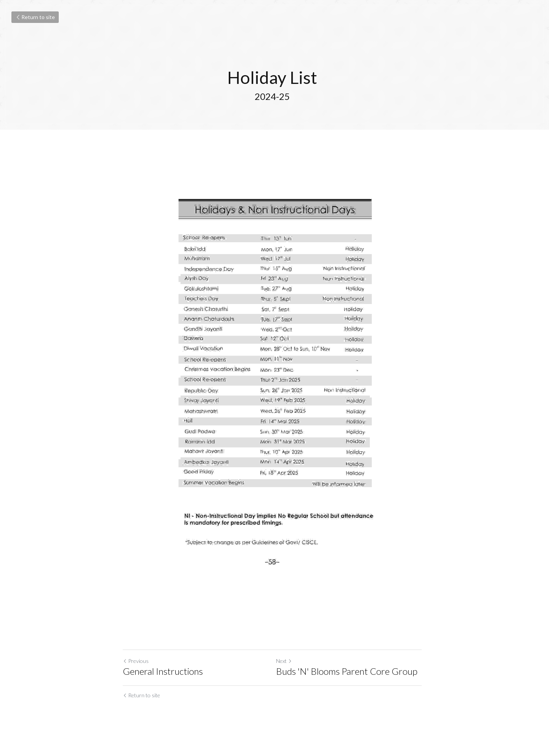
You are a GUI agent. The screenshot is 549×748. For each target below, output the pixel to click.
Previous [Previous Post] (136, 667)
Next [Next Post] (286, 667)
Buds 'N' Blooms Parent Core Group (349, 677)
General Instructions (163, 677)
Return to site (35, 17)
